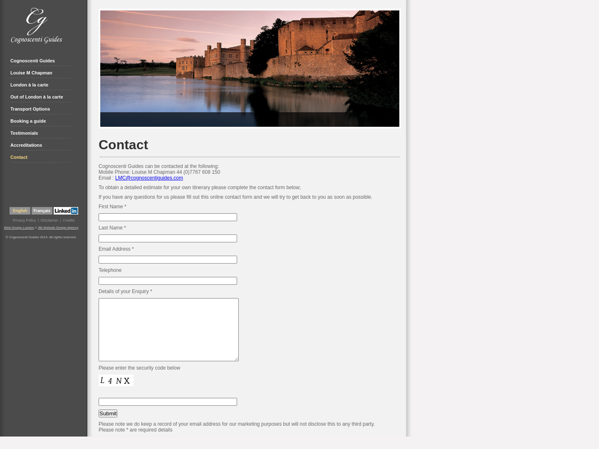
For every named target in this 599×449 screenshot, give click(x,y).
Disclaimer (49, 220)
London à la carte (29, 84)
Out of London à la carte (36, 96)
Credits (69, 220)
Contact (18, 157)
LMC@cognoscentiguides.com (149, 178)
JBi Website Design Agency (58, 227)
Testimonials (24, 133)
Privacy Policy (24, 220)
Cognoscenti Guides (32, 60)
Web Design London (19, 227)
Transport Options (30, 108)
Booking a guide (28, 120)
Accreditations (26, 145)
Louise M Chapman (31, 72)
